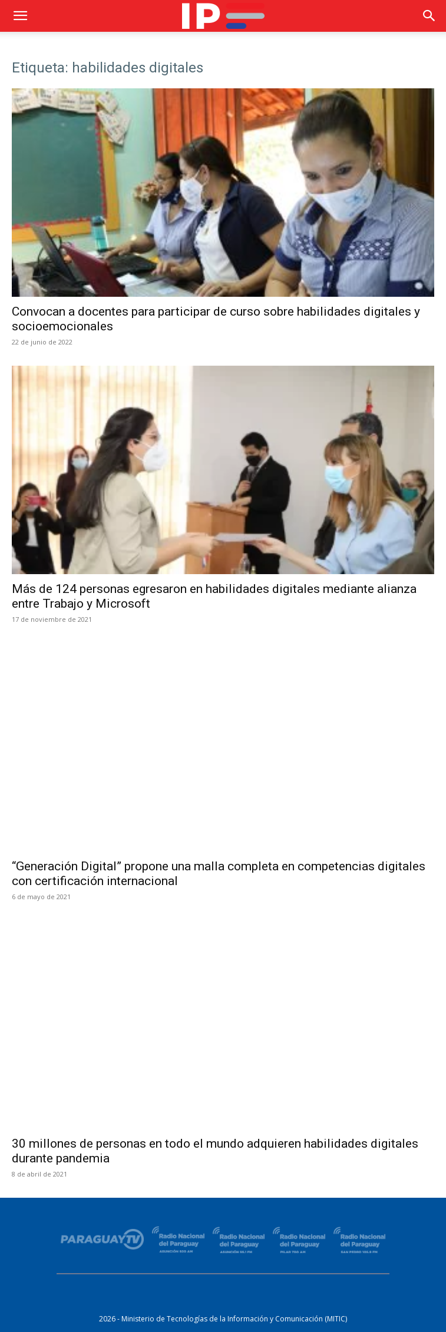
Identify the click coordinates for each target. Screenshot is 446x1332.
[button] (20, 16)
